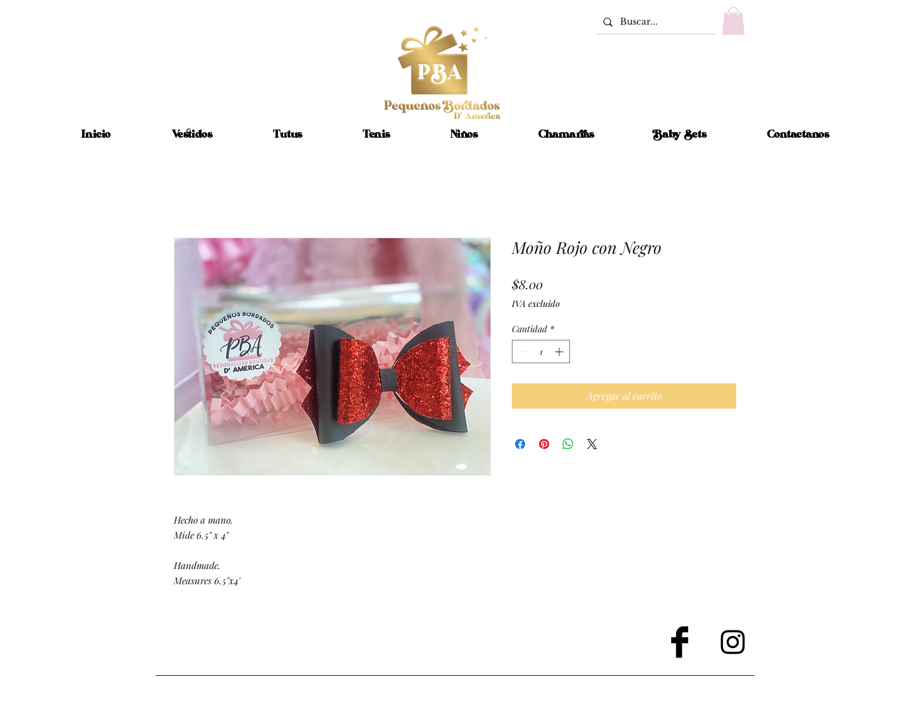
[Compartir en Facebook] (520, 444)
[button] (733, 21)
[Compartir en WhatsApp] (568, 444)
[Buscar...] (655, 21)
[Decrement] (522, 351)
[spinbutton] (541, 351)
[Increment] (560, 351)
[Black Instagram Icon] (733, 642)
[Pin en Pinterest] (544, 444)
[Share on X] (592, 444)
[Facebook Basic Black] (680, 642)
